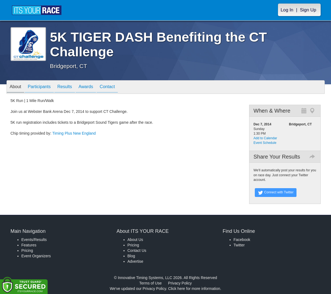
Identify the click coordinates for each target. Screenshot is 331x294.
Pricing (27, 250)
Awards (95, 87)
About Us (135, 239)
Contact (120, 87)
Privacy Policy (180, 283)
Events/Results (34, 239)
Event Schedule (264, 143)
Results (71, 87)
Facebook (242, 239)
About (17, 87)
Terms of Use (150, 283)
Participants (43, 87)
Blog (131, 256)
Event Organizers (36, 256)
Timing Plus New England (74, 133)
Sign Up (308, 10)
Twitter (239, 245)
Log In (287, 10)
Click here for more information (194, 288)
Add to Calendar (265, 138)
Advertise (135, 261)
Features (28, 245)
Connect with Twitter (275, 192)
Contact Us (137, 250)
